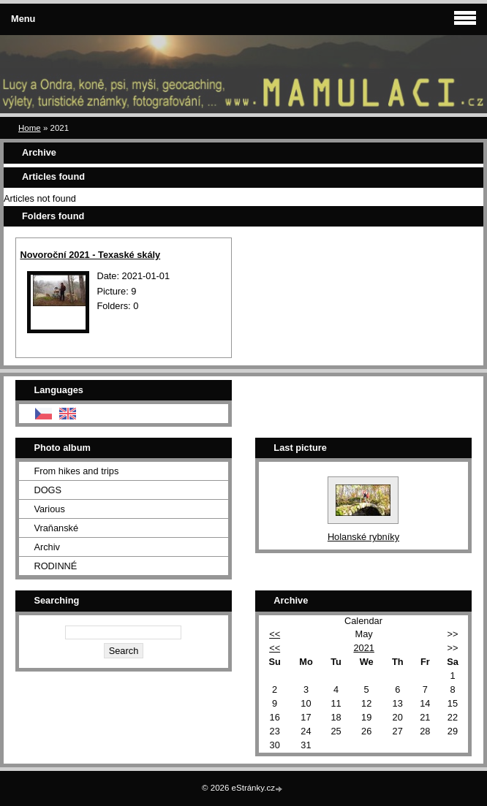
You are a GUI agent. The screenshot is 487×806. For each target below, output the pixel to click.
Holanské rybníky (363, 536)
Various (49, 508)
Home (29, 127)
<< (274, 633)
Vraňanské (56, 527)
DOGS (47, 489)
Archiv (47, 546)
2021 (363, 647)
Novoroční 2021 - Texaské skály (90, 254)
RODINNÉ (55, 565)
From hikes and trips (76, 470)
